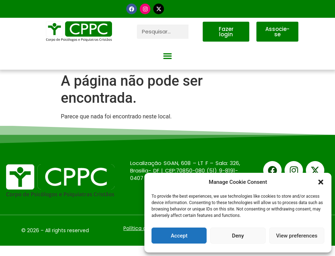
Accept (179, 236)
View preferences (296, 236)
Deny (238, 236)
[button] (320, 182)
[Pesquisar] (195, 32)
